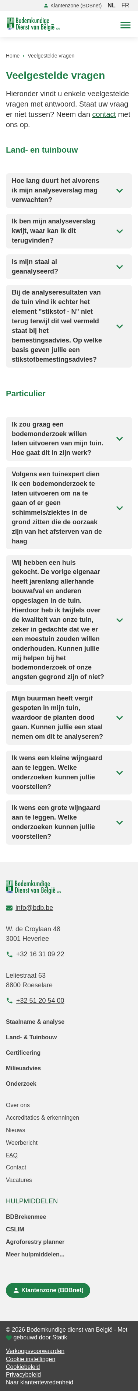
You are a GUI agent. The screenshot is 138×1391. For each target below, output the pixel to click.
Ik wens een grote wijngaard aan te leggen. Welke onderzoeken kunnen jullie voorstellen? (69, 822)
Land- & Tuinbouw (31, 1037)
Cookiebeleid (23, 1367)
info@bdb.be (29, 907)
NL (111, 5)
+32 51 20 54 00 (35, 1001)
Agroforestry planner (35, 1242)
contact (104, 114)
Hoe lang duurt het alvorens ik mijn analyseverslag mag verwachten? (69, 190)
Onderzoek (21, 1084)
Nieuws (15, 1130)
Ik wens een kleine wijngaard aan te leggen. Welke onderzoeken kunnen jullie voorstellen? (69, 772)
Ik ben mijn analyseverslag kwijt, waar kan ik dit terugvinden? (69, 231)
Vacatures (19, 1180)
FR (125, 5)
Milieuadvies (23, 1068)
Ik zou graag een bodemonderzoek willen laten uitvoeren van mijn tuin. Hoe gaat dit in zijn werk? (69, 439)
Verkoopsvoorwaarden (35, 1351)
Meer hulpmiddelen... (35, 1254)
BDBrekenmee (26, 1217)
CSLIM (15, 1229)
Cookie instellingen (30, 1359)
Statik (59, 1337)
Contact (16, 1167)
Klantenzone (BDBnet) (72, 5)
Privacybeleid (23, 1374)
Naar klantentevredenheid (39, 1382)
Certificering (23, 1053)
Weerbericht (22, 1143)
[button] (125, 24)
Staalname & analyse (35, 1022)
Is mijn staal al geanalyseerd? (69, 266)
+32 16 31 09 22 (35, 954)
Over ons (18, 1105)
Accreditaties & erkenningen (42, 1117)
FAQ (12, 1155)
